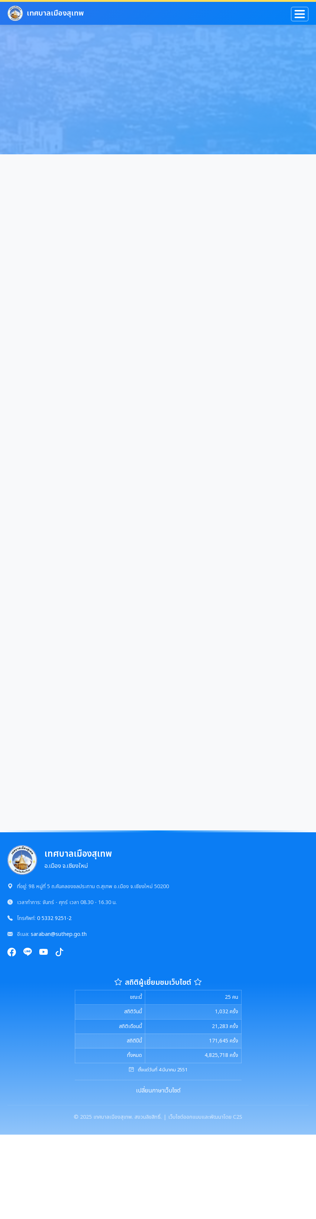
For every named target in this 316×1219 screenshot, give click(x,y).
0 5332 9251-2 (54, 918)
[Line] (27, 953)
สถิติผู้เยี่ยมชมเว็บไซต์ (158, 982)
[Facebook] (11, 953)
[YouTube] (43, 953)
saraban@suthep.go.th (59, 934)
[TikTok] (59, 953)
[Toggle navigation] (300, 14)
